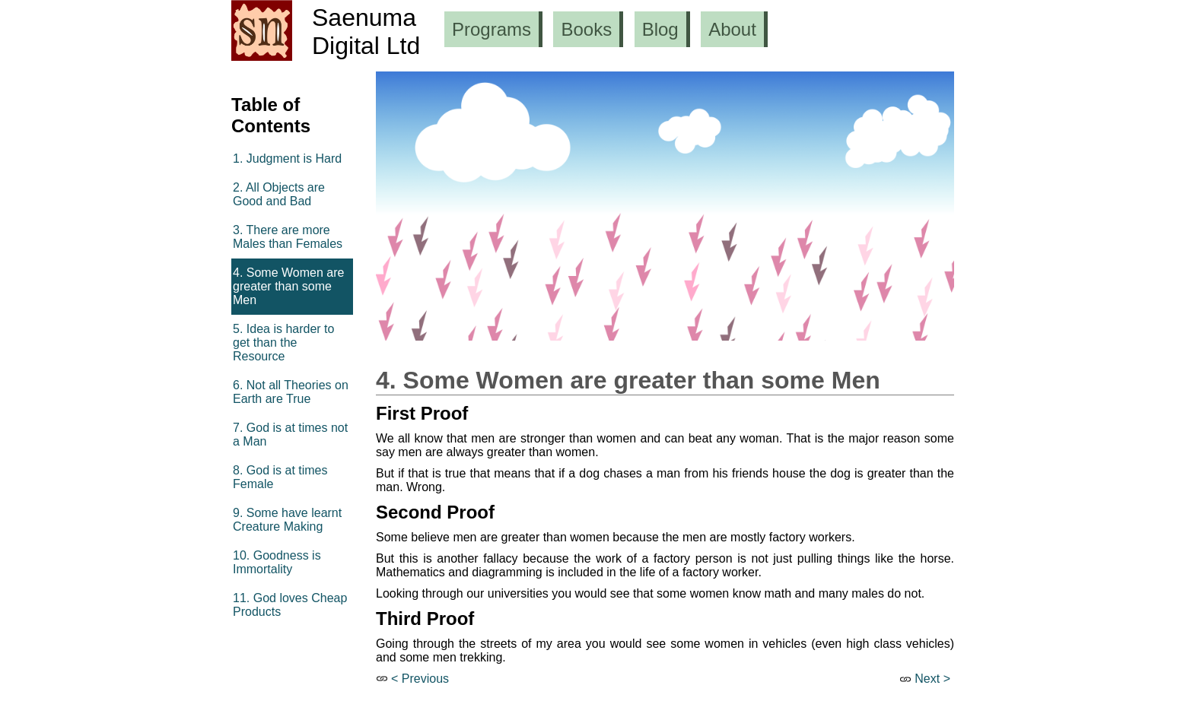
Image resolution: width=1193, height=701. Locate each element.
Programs (491, 29)
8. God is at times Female (280, 477)
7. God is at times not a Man (290, 434)
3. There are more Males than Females (287, 237)
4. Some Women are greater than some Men (288, 286)
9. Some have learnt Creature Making (287, 519)
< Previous (420, 678)
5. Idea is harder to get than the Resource (283, 342)
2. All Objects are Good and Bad (279, 194)
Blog (660, 29)
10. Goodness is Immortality (277, 562)
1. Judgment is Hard (287, 158)
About (732, 29)
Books (586, 29)
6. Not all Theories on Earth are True (290, 392)
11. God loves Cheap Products (290, 605)
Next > (932, 678)
